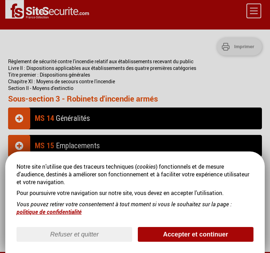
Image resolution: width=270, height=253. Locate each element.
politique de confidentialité (49, 212)
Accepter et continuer (195, 234)
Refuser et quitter (74, 234)
